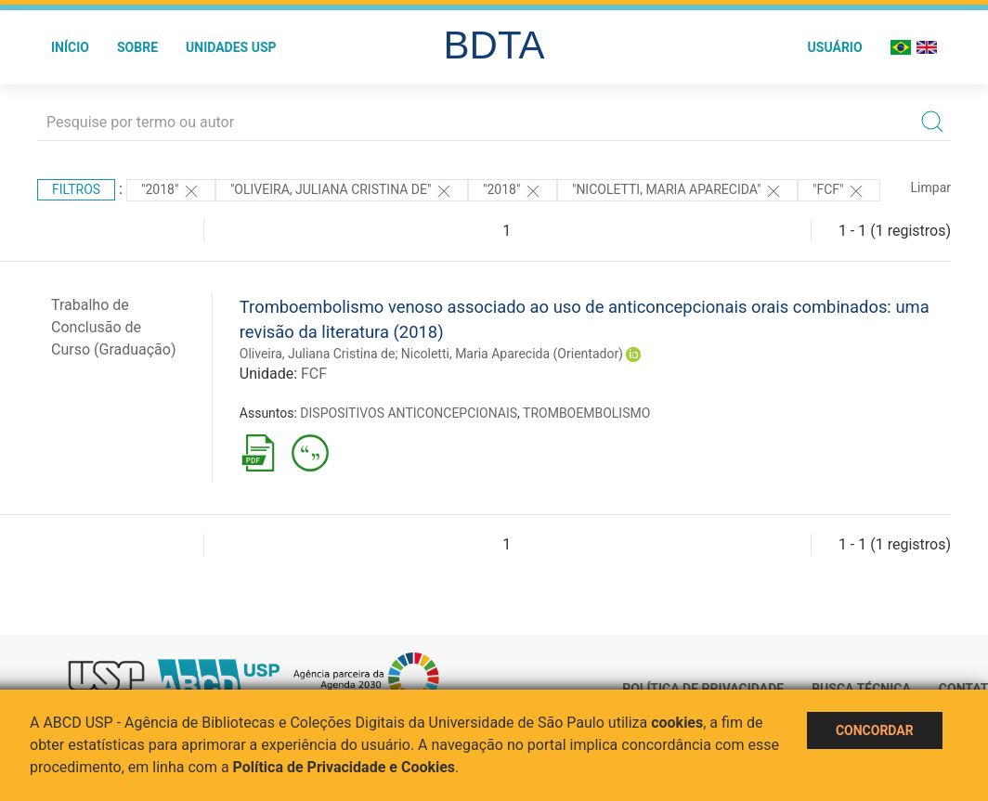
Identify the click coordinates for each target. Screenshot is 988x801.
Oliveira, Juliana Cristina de (318, 353)
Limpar (931, 187)
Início (70, 47)
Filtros (76, 189)
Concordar (875, 730)
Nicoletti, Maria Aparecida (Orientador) (512, 353)
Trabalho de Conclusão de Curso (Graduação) (113, 327)
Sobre (137, 47)
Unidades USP (231, 47)
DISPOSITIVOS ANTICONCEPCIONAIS (408, 413)
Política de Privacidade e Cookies (344, 767)
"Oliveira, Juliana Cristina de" (341, 191)
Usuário (835, 47)
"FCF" (838, 191)
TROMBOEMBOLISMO (586, 413)
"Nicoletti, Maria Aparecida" (677, 191)
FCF (314, 373)
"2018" (171, 191)
